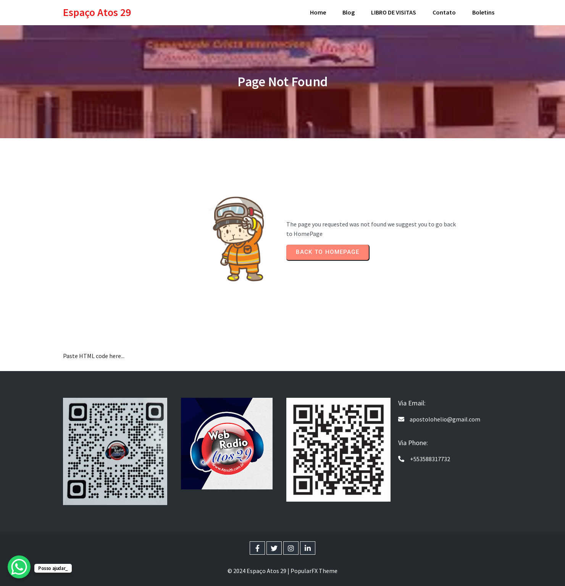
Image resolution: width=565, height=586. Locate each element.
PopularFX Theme (314, 571)
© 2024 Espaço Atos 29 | (259, 571)
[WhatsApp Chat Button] (19, 566)
